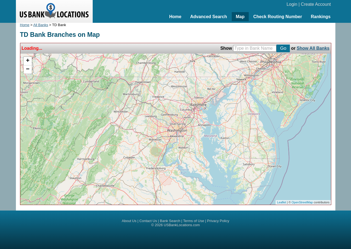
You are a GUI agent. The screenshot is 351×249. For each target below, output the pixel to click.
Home (175, 16)
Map (240, 16)
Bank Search (170, 221)
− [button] (27, 69)
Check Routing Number (277, 16)
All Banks (40, 25)
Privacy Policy (218, 221)
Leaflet (281, 202)
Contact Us (148, 221)
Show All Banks (313, 48)
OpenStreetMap (302, 202)
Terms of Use (193, 221)
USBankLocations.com (182, 225)
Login (292, 4)
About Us (129, 221)
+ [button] (27, 61)
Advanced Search (208, 16)
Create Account (316, 4)
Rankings (320, 16)
